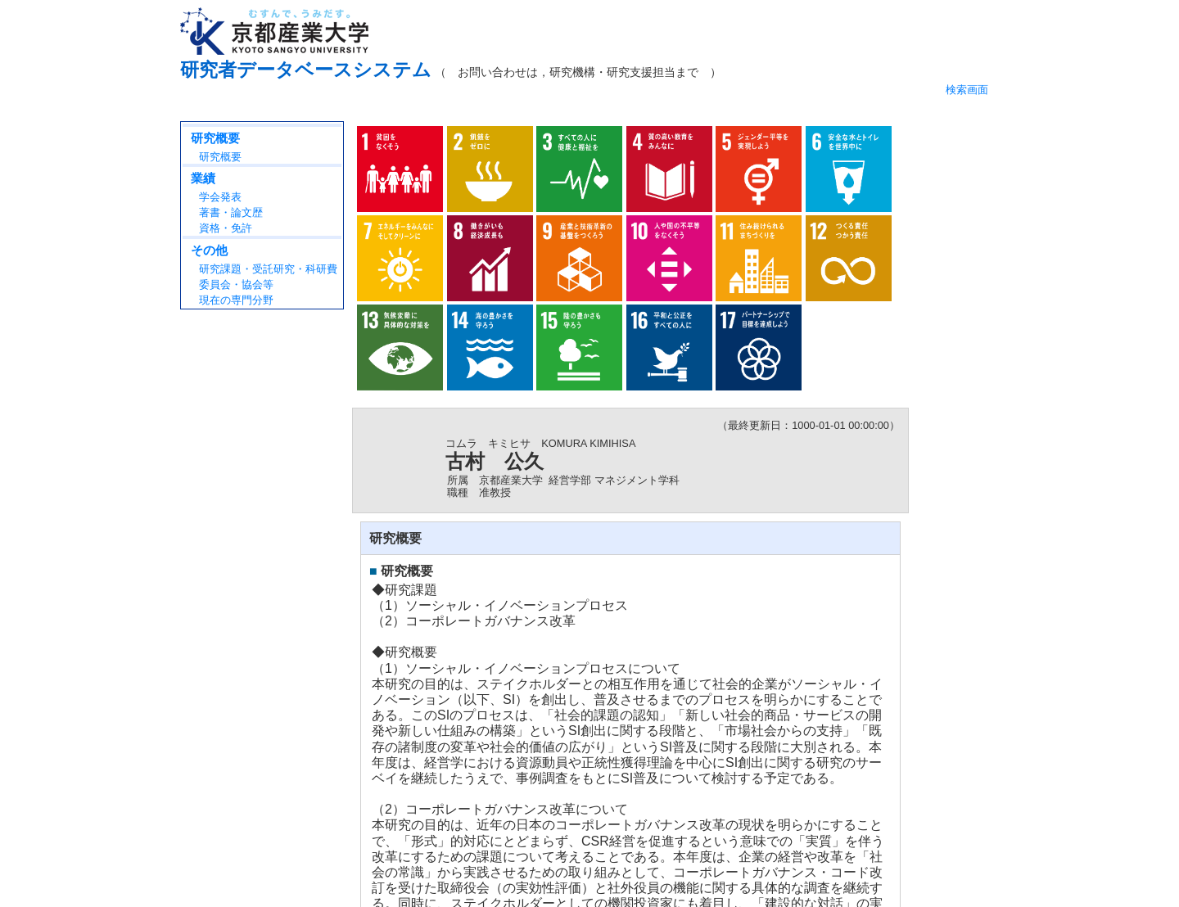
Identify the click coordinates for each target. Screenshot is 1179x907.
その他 (209, 250)
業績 (203, 178)
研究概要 (215, 138)
